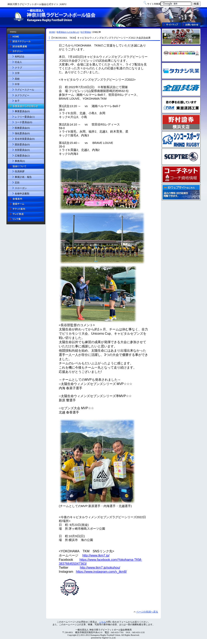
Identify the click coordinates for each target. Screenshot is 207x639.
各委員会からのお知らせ (68, 32)
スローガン (21, 188)
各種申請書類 (22, 193)
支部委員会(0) (22, 150)
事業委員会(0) (22, 111)
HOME (52, 32)
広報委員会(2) (22, 155)
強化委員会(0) (22, 133)
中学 (17, 84)
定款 (17, 182)
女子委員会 (86, 32)
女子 (17, 100)
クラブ (18, 67)
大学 (17, 73)
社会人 (18, 62)
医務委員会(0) (22, 128)
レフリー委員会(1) (25, 116)
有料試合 (19, 56)
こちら (102, 622)
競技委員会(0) (22, 144)
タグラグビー (22, 95)
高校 (17, 78)
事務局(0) (20, 161)
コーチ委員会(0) (23, 122)
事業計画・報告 (23, 177)
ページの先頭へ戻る (147, 611)
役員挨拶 (19, 171)
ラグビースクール (24, 89)
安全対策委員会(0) (25, 138)
